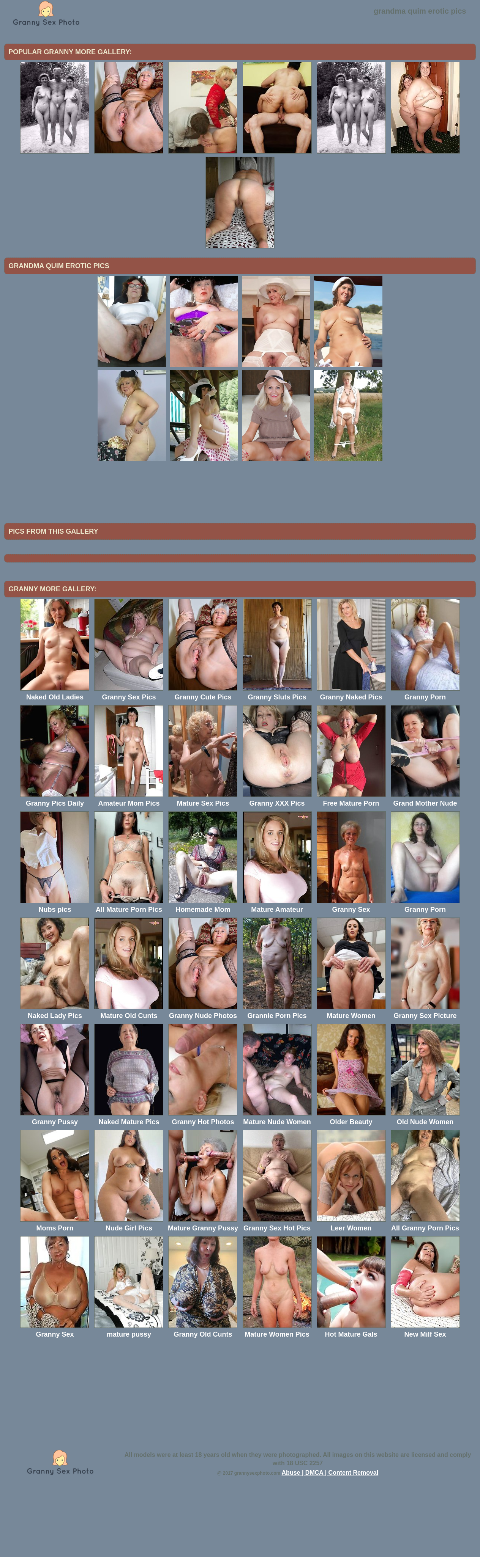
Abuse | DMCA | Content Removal (330, 1535)
